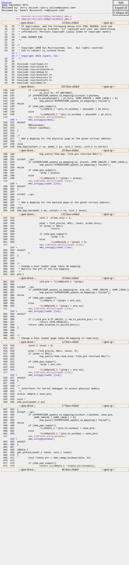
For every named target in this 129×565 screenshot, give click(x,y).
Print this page (6, 2)
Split (121, 2)
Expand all (121, 7)
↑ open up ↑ (108, 25)
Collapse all (121, 12)
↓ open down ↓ (27, 25)
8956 (4, 5)
